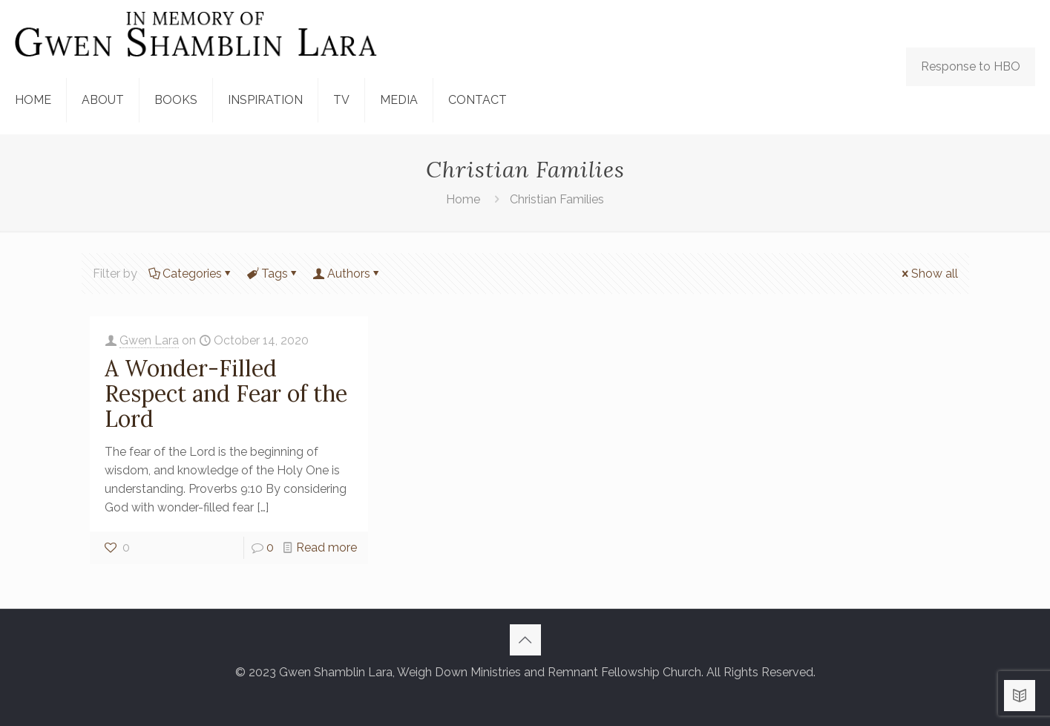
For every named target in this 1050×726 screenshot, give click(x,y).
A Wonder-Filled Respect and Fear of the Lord (226, 393)
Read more (326, 547)
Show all (928, 273)
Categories (191, 273)
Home (463, 199)
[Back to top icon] (525, 639)
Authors (347, 273)
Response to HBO (970, 66)
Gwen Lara (149, 340)
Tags (273, 273)
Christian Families (557, 199)
